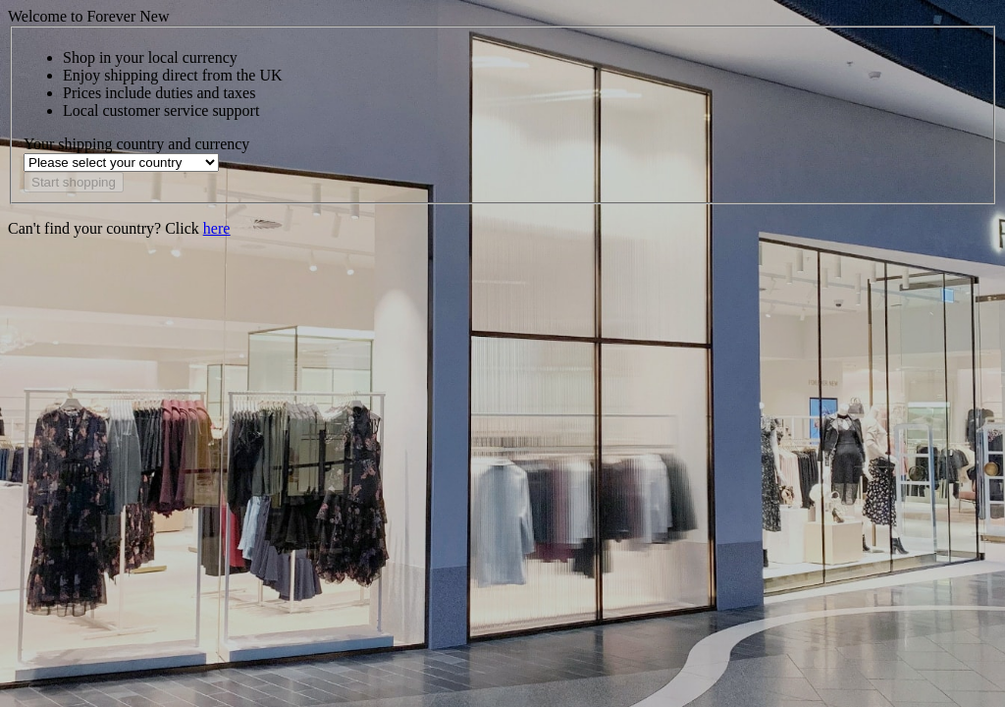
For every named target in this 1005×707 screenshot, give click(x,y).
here (217, 228)
